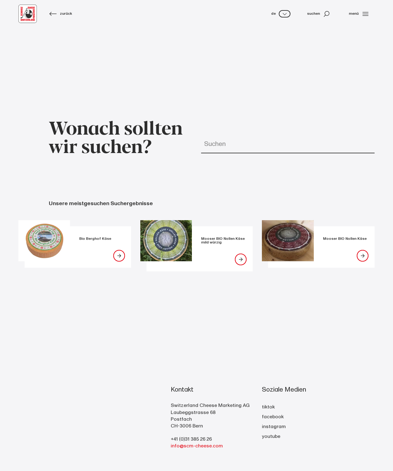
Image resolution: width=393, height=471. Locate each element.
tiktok (268, 407)
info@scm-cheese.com (197, 445)
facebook (273, 416)
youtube (271, 436)
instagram (274, 426)
